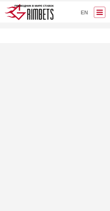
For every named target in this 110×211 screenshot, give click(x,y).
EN (84, 13)
